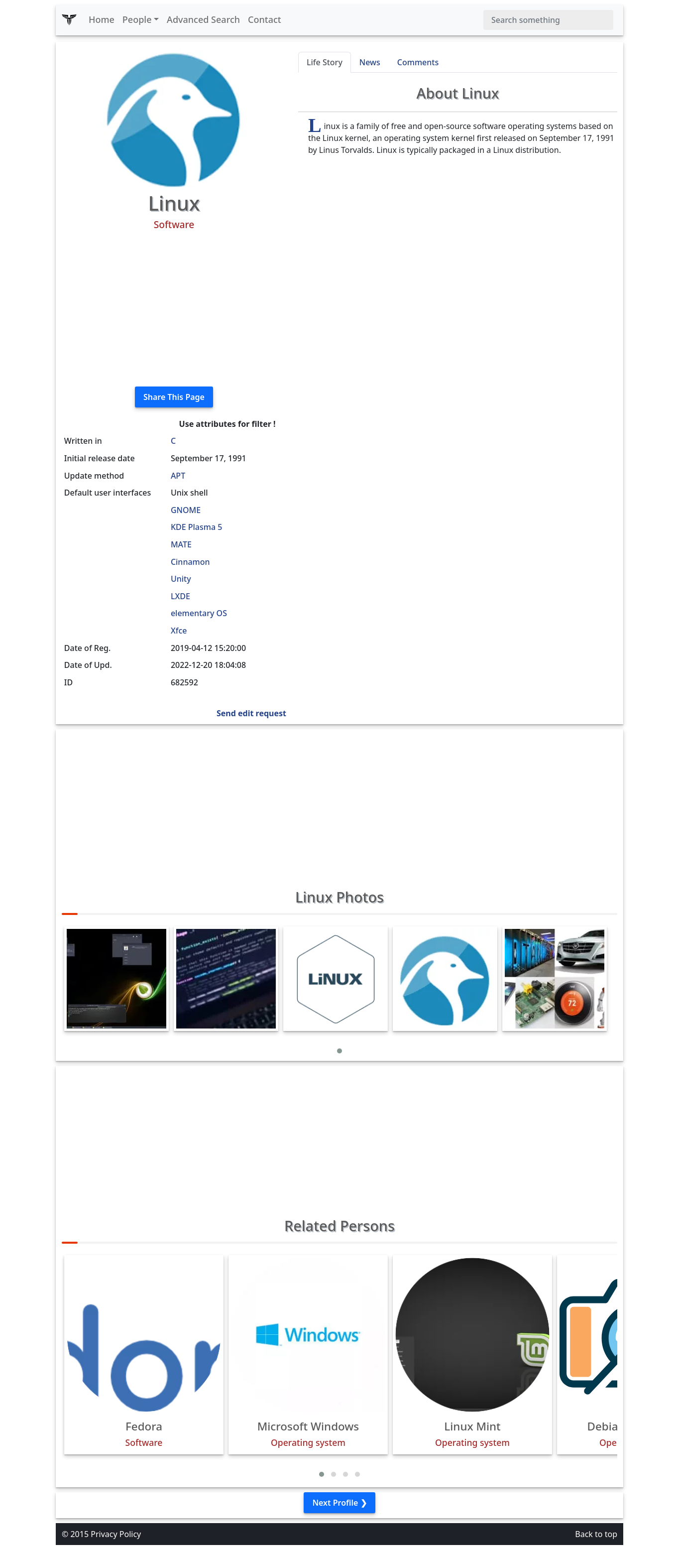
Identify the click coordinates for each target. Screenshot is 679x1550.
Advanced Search (203, 19)
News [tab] (369, 62)
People (137, 19)
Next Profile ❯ (339, 1502)
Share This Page (174, 396)
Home (101, 19)
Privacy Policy (116, 1534)
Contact (264, 19)
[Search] (548, 20)
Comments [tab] (418, 62)
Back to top (596, 1534)
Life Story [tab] (324, 62)
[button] (339, 1051)
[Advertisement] (174, 309)
